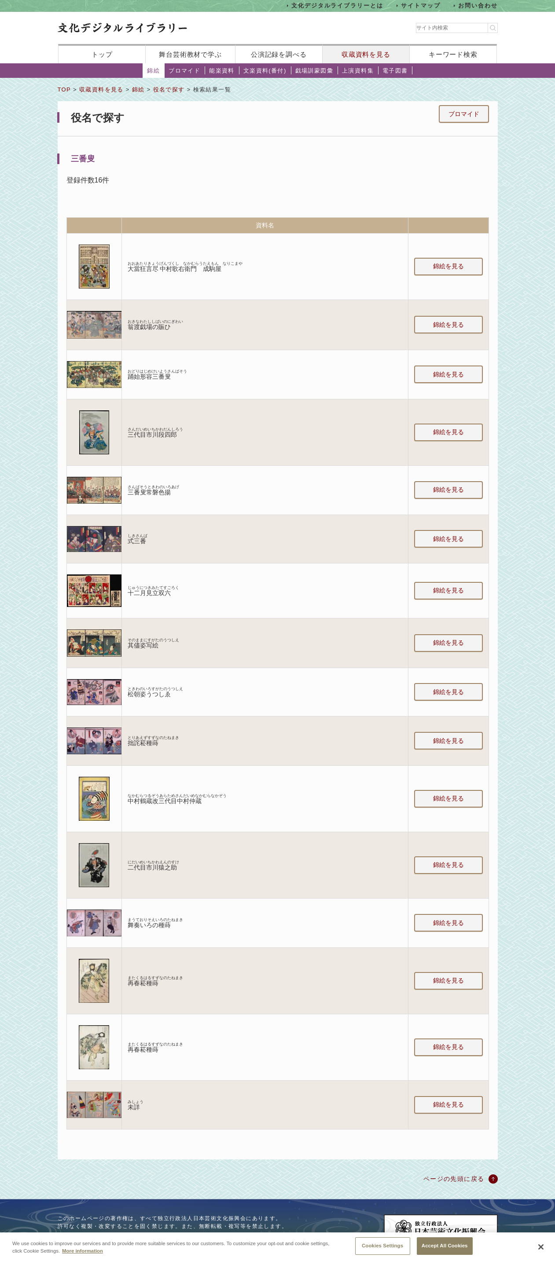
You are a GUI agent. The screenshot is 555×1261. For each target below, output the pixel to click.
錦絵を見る (448, 266)
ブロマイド (184, 70)
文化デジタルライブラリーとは (337, 5)
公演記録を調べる (279, 54)
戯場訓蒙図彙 (314, 70)
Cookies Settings (382, 1251)
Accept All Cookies (445, 1251)
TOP (64, 89)
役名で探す (169, 89)
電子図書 (395, 70)
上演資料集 (358, 70)
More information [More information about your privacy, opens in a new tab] (82, 1256)
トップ (102, 54)
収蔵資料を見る (366, 54)
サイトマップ (421, 5)
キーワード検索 (453, 54)
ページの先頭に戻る (454, 1178)
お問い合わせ (478, 5)
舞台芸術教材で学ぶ (190, 54)
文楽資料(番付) (265, 70)
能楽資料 (222, 70)
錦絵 (153, 70)
